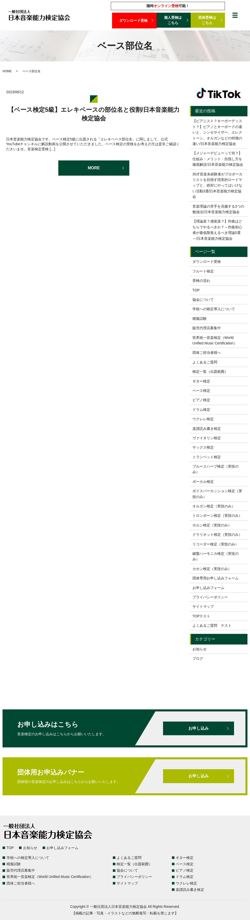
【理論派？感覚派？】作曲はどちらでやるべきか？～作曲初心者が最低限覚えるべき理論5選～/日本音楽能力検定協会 (217, 229)
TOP (196, 290)
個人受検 (173, 20)
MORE (94, 168)
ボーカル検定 (203, 482)
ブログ (197, 658)
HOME (7, 71)
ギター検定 (201, 381)
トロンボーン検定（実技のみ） (217, 515)
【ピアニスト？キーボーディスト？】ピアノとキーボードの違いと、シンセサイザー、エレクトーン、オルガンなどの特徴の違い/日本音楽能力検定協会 (217, 132)
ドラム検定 (201, 410)
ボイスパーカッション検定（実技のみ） (217, 494)
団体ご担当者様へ (206, 353)
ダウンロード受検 (134, 20)
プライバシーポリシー (210, 597)
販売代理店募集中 (206, 328)
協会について (203, 300)
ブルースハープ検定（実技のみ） (215, 469)
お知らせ (199, 649)
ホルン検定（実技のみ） (211, 525)
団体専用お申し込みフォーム (215, 578)
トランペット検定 (206, 457)
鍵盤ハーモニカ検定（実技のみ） (215, 556)
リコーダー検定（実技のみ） (215, 544)
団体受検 (207, 20)
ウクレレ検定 (203, 419)
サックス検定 (203, 447)
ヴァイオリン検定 (206, 438)
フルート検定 (203, 271)
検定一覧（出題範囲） (210, 372)
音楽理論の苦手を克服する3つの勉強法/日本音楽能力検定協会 (218, 209)
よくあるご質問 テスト (211, 625)
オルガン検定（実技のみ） (213, 506)
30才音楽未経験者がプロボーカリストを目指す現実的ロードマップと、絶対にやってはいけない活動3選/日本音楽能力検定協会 (217, 185)
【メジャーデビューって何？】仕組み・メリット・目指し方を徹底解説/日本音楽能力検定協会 (217, 159)
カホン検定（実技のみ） (211, 569)
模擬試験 (199, 319)
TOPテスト (201, 616)
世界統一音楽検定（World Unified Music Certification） (214, 340)
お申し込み (198, 728)
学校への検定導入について (213, 309)
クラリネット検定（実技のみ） (217, 534)
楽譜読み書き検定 (206, 429)
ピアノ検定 (201, 400)
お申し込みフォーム (208, 588)
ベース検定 (201, 391)
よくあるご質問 (204, 362)
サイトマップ (203, 606)
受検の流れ (201, 281)
